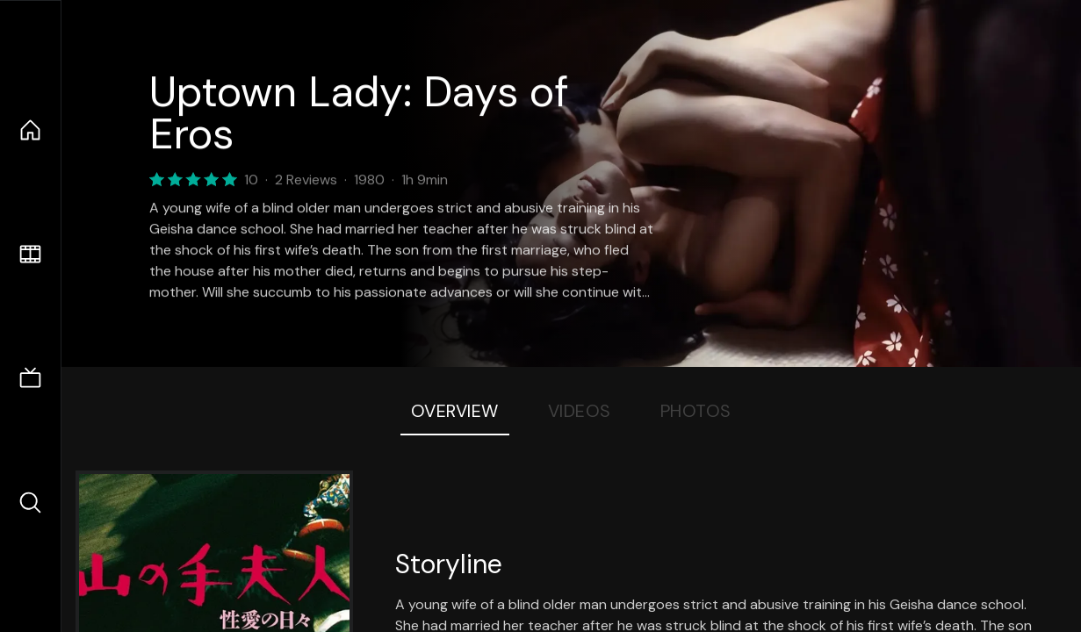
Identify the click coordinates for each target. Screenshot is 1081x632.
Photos (695, 410)
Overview (455, 410)
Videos (579, 410)
